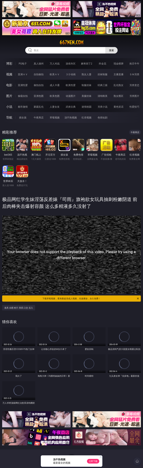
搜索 (111, 50)
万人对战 (55, 63)
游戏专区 (71, 63)
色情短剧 (102, 117)
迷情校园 (86, 106)
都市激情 (23, 106)
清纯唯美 (102, 96)
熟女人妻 (86, 74)
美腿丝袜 (86, 96)
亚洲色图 (39, 96)
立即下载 (93, 461)
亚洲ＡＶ (23, 74)
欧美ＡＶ (55, 74)
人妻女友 (55, 106)
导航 (9, 117)
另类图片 (134, 96)
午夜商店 (39, 117)
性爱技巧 (134, 106)
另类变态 (134, 85)
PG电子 (23, 63)
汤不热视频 (70, 117)
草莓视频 (55, 117)
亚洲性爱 (23, 85)
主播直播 (118, 74)
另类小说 (102, 106)
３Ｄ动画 (71, 74)
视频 (9, 74)
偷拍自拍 (39, 85)
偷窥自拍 (23, 96)
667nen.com (71, 42)
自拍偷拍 (39, 74)
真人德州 (39, 63)
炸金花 (102, 63)
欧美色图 (55, 96)
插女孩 (22, 117)
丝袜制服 (102, 74)
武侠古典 (71, 106)
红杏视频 (86, 117)
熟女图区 (118, 96)
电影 (9, 85)
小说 (9, 107)
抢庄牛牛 (134, 63)
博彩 (9, 63)
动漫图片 (71, 96)
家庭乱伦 (39, 106)
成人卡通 (55, 85)
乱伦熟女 (118, 85)
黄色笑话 (118, 106)
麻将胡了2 (86, 63)
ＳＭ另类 (134, 74)
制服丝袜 (86, 85)
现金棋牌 (118, 63)
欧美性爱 (71, 85)
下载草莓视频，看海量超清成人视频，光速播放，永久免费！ (90, 298)
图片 (9, 96)
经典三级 (102, 85)
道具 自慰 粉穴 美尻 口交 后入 (18, 307)
